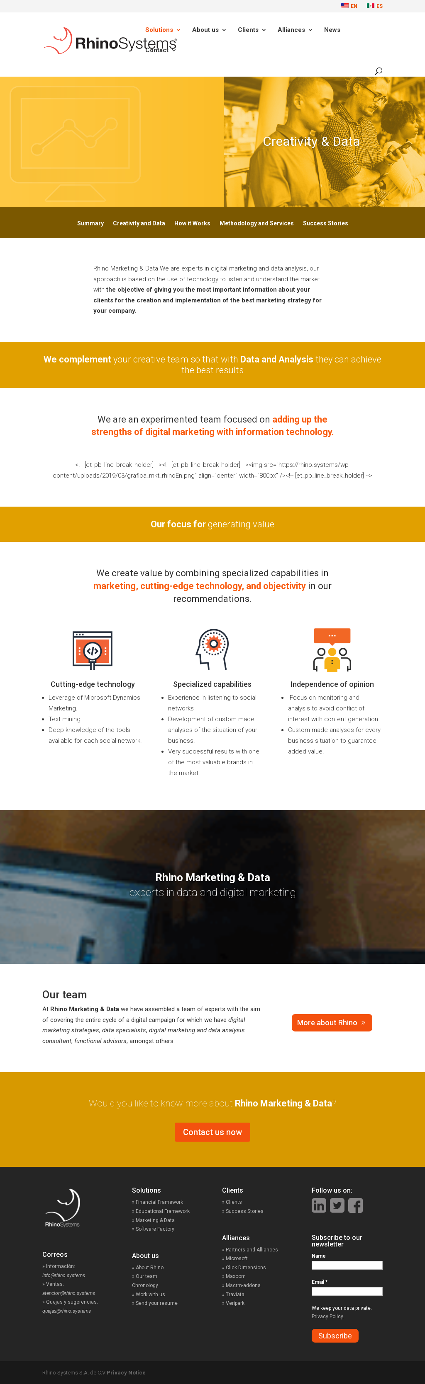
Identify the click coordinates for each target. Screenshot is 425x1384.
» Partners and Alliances (250, 1250)
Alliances (291, 30)
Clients (248, 30)
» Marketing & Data (153, 1220)
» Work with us (148, 1294)
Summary (90, 223)
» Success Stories (250, 1211)
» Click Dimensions (244, 1267)
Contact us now (212, 1132)
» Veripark (233, 1303)
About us (205, 30)
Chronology (145, 1285)
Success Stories (325, 223)
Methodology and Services (257, 223)
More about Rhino (327, 1022)
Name (319, 1256)
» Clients (240, 1202)
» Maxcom (234, 1276)
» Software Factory (153, 1229)
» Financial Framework (157, 1202)
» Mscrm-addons (241, 1285)
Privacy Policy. (328, 1316)
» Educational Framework (161, 1211)
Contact (157, 50)
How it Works (192, 223)
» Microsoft (235, 1258)
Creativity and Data (139, 223)
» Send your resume (155, 1303)
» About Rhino (148, 1267)
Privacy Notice (126, 1373)
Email (319, 1282)
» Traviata (233, 1294)
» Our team (144, 1276)
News (332, 30)
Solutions (159, 30)
